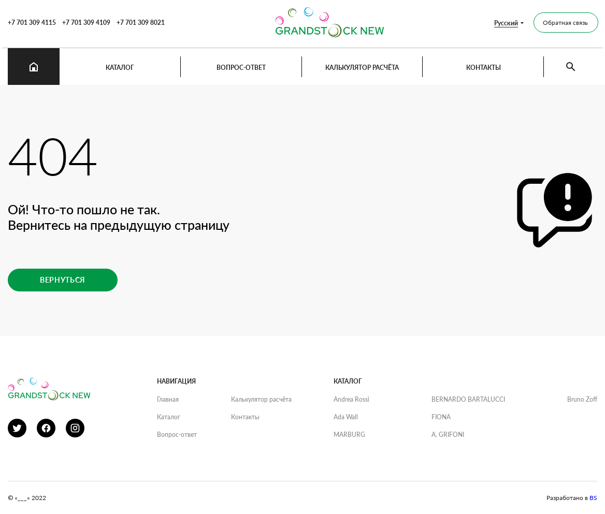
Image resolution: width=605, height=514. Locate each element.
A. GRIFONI (447, 434)
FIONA (441, 417)
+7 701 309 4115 (32, 22)
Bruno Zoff (582, 399)
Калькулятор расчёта (362, 67)
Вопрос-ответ (241, 67)
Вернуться (62, 279)
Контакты (483, 67)
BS (593, 498)
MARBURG (349, 434)
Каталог (120, 67)
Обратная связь (565, 22)
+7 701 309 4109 (86, 22)
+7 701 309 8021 (141, 22)
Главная (168, 399)
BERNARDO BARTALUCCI (468, 399)
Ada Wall (346, 417)
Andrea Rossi (351, 399)
